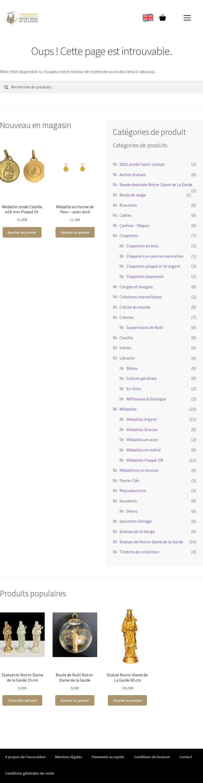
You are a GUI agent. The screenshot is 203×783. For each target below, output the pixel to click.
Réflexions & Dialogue (146, 399)
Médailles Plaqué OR (144, 460)
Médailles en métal (143, 449)
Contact (185, 756)
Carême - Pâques (134, 225)
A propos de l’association (25, 756)
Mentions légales (68, 756)
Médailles (128, 409)
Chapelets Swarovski (145, 276)
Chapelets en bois (142, 245)
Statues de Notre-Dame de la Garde (151, 541)
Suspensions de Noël (144, 327)
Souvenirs (128, 500)
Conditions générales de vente (29, 773)
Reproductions (132, 490)
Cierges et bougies (136, 286)
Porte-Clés (129, 480)
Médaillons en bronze (138, 470)
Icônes (125, 347)
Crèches (126, 317)
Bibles (132, 368)
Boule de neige (132, 194)
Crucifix (126, 337)
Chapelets (128, 235)
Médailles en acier (142, 439)
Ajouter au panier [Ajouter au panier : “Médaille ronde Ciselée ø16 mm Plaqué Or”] (22, 232)
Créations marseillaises (140, 296)
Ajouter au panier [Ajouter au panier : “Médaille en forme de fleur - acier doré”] (75, 232)
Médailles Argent (141, 419)
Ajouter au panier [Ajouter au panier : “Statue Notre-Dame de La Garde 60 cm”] (127, 700)
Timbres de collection (139, 551)
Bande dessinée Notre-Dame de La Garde (155, 184)
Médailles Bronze (142, 429)
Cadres (125, 215)
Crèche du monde (134, 307)
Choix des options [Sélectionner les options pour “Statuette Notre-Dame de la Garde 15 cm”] (22, 700)
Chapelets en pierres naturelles (154, 256)
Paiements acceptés (108, 756)
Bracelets (128, 205)
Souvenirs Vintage (135, 521)
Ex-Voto (133, 388)
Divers (131, 511)
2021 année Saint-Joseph (142, 164)
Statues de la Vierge (137, 531)
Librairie (127, 358)
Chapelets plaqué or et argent (153, 266)
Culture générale (141, 378)
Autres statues (132, 174)
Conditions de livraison (152, 756)
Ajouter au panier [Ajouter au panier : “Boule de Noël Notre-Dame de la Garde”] (75, 700)
